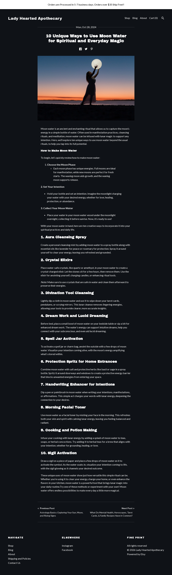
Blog (135, 17)
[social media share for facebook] (80, 48)
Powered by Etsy (136, 554)
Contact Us (14, 562)
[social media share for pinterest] (91, 48)
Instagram (67, 545)
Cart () (153, 17)
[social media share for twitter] (86, 48)
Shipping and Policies (19, 558)
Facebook (67, 549)
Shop (127, 17)
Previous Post (62, 512)
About (143, 17)
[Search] (163, 18)
